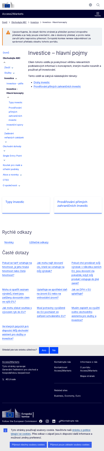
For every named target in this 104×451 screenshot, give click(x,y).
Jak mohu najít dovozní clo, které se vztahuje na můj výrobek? (50, 266)
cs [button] (90, 5)
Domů (4, 22)
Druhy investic (42, 82)
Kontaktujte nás (70, 420)
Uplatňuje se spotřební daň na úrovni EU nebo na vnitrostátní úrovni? (52, 293)
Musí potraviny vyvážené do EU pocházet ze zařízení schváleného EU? (51, 311)
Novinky (9, 242)
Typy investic (14, 202)
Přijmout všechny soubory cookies (28, 445)
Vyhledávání (98, 5)
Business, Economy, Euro (67, 395)
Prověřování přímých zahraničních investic (57, 86)
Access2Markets (10, 362)
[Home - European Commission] (21, 413)
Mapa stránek (87, 376)
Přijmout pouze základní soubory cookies (70, 445)
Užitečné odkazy (38, 242)
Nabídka (98, 14)
